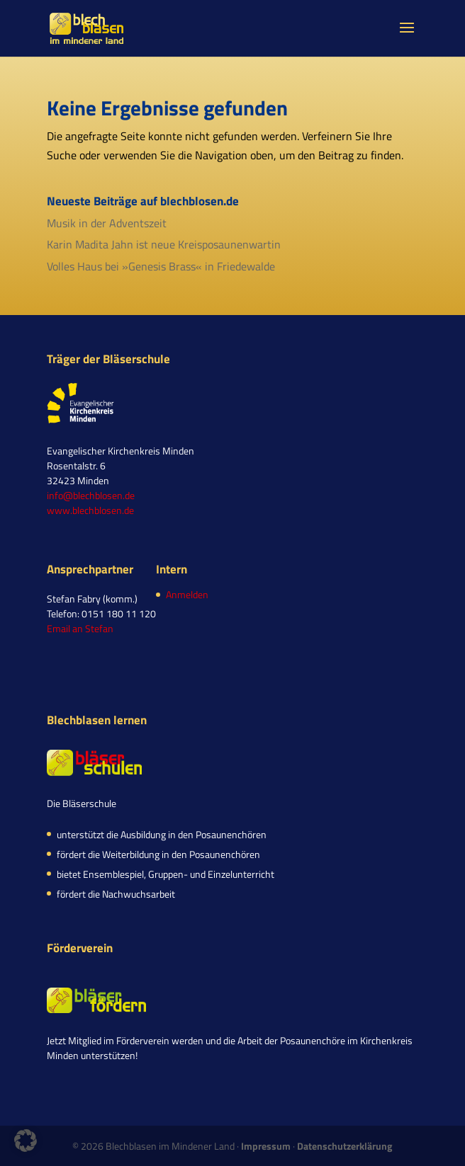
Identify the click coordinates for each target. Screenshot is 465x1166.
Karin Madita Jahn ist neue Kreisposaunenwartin (164, 244)
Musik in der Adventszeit (107, 223)
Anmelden (187, 594)
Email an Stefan (80, 628)
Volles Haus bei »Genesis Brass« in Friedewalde (161, 266)
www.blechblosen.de (90, 510)
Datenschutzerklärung (344, 1145)
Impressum (266, 1145)
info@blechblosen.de (91, 495)
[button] (25, 1140)
